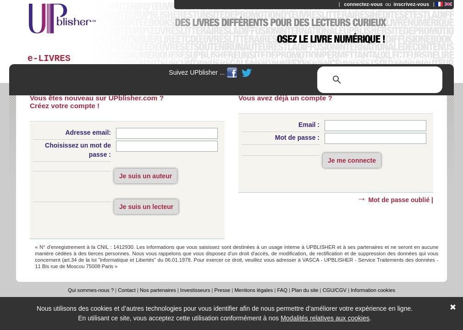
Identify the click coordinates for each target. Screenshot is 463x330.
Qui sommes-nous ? (91, 290)
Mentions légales (253, 290)
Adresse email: (88, 132)
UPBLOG (316, 59)
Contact (127, 290)
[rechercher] (378, 79)
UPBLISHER (360, 59)
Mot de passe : (297, 137)
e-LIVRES (49, 59)
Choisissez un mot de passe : (78, 150)
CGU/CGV (335, 290)
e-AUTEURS (217, 59)
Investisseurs (195, 290)
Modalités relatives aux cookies (325, 318)
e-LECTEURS (270, 59)
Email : (309, 124)
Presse (222, 290)
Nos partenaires (158, 290)
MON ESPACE (414, 59)
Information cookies (373, 290)
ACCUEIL (173, 59)
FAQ (282, 290)
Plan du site (305, 290)
